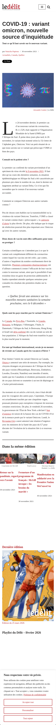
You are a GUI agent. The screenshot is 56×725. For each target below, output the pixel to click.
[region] (28, 697)
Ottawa (5, 362)
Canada (14, 55)
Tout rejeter (28, 718)
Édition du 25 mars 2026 (13, 623)
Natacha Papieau (12, 51)
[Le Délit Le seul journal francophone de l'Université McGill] (11, 7)
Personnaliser (28, 710)
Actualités (6, 55)
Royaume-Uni (8, 421)
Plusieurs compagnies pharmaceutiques (29, 265)
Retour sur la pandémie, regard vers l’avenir (9, 476)
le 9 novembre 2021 (35, 171)
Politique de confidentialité (34, 695)
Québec (22, 55)
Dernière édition (12, 547)
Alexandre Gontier (40, 110)
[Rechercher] (48, 7)
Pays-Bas (20, 321)
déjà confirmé (19, 332)
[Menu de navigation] (42, 6)
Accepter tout (28, 702)
